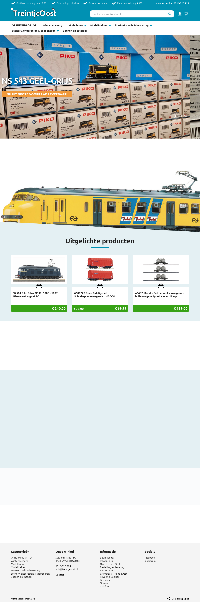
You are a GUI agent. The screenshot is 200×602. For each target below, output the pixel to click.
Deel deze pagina (180, 598)
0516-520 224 (181, 3)
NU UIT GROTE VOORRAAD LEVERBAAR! (47, 94)
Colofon (104, 586)
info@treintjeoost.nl (66, 569)
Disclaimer (106, 580)
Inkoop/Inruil (107, 560)
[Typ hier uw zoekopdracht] (132, 13)
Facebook (150, 557)
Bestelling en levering (112, 567)
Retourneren (107, 570)
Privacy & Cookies (109, 576)
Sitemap (104, 583)
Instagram (150, 560)
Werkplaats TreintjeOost (113, 573)
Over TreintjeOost (110, 564)
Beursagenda (107, 557)
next (175, 116)
